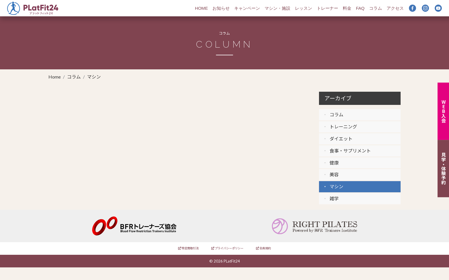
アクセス (395, 8)
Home (54, 76)
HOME (201, 8)
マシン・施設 (277, 8)
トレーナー (327, 8)
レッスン (303, 8)
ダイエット (341, 138)
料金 (347, 8)
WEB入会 (443, 111)
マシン (336, 186)
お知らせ (221, 8)
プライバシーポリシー (227, 248)
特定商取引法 (188, 248)
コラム (375, 8)
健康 (334, 162)
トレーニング (343, 126)
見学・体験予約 (443, 169)
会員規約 (263, 248)
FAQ (360, 8)
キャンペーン (247, 8)
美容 (334, 174)
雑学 (334, 198)
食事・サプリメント (350, 150)
